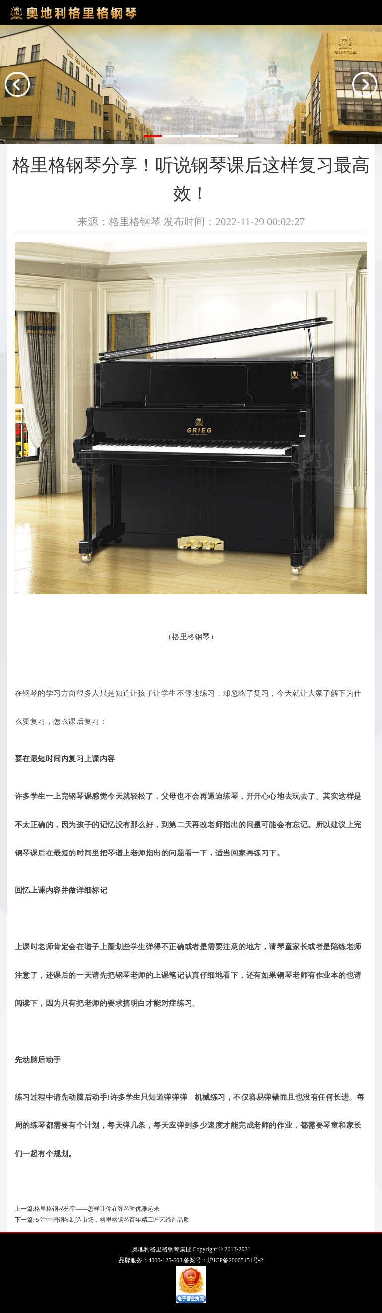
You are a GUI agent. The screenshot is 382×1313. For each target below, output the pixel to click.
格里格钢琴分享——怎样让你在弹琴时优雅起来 (96, 1208)
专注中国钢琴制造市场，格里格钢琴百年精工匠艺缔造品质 (111, 1219)
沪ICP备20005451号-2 (235, 1260)
